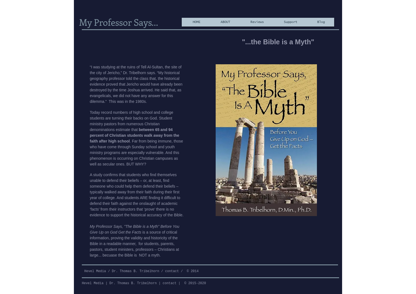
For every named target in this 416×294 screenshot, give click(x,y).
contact (172, 271)
